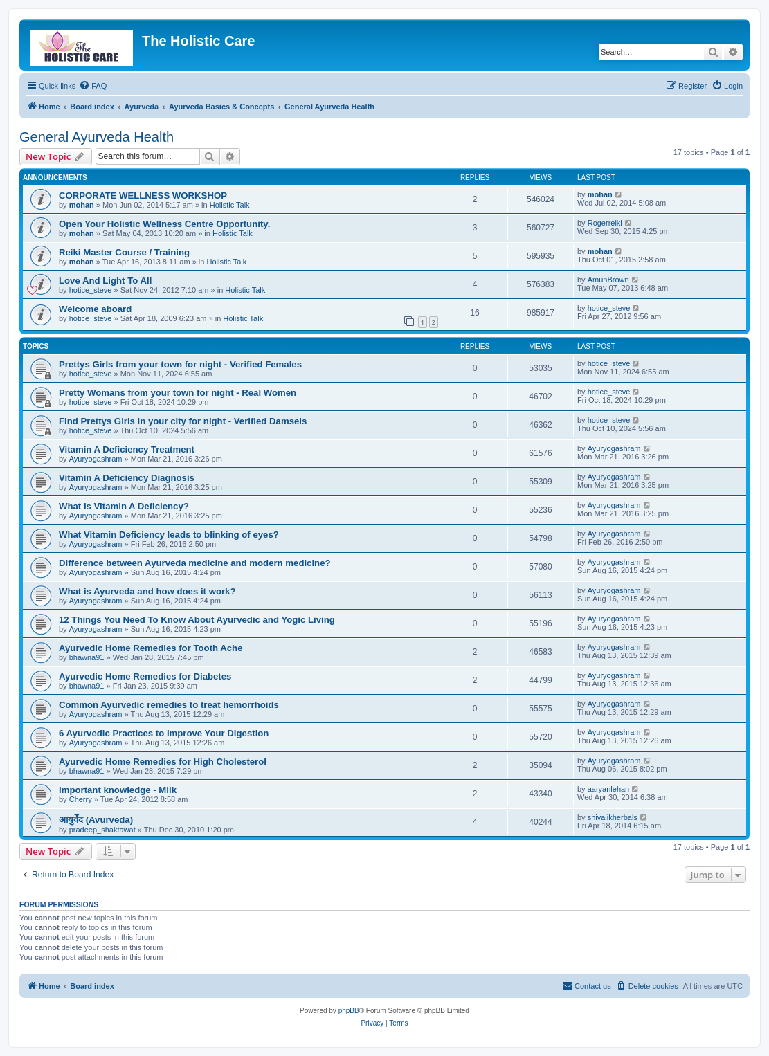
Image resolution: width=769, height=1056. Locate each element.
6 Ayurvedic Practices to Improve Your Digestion (164, 733)
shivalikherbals (612, 817)
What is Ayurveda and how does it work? (147, 591)
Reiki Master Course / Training (124, 252)
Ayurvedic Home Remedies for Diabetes (145, 676)
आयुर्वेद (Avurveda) (96, 819)
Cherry (80, 799)
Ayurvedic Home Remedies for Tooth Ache (151, 648)
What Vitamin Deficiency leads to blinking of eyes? (169, 534)
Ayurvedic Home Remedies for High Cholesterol (162, 761)
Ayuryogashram (96, 459)
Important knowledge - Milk (118, 790)
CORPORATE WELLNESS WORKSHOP (143, 195)
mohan (81, 205)
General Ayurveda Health (96, 137)
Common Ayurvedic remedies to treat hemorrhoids (169, 705)
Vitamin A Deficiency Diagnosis (126, 478)
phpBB (348, 1010)
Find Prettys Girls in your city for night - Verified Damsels (183, 421)
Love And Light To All (105, 280)
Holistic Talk (230, 205)
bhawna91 (87, 657)
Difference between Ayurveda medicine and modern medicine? (195, 563)
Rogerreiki (605, 223)
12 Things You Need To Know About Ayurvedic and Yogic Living (197, 620)
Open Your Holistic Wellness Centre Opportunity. (164, 224)
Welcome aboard (95, 309)
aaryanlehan (609, 789)
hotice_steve (90, 290)
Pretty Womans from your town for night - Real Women (177, 393)
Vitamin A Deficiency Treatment (126, 449)
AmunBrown (608, 279)
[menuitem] (93, 86)
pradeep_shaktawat (102, 830)
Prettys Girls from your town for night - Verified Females (180, 364)
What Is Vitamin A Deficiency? (124, 506)
